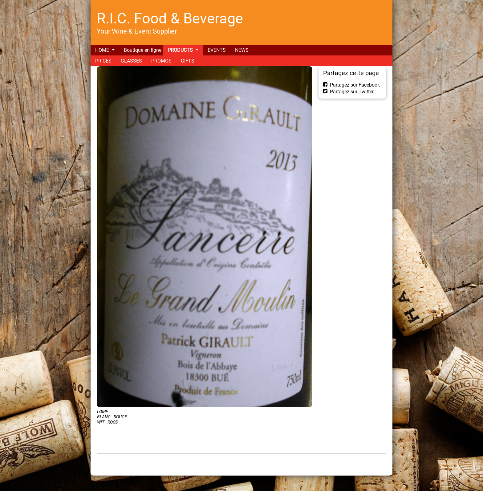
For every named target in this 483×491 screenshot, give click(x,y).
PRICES (103, 61)
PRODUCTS (180, 50)
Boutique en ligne (142, 50)
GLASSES (131, 61)
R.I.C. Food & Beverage (170, 18)
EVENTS (217, 50)
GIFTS (187, 61)
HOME (102, 50)
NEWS (242, 50)
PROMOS (161, 61)
